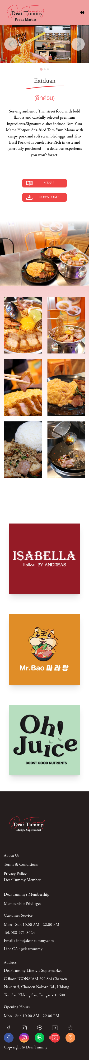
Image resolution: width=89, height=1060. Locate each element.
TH (38, 1038)
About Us (11, 856)
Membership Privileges (22, 904)
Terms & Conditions (21, 865)
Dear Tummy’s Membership (26, 895)
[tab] (41, 69)
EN (51, 1038)
